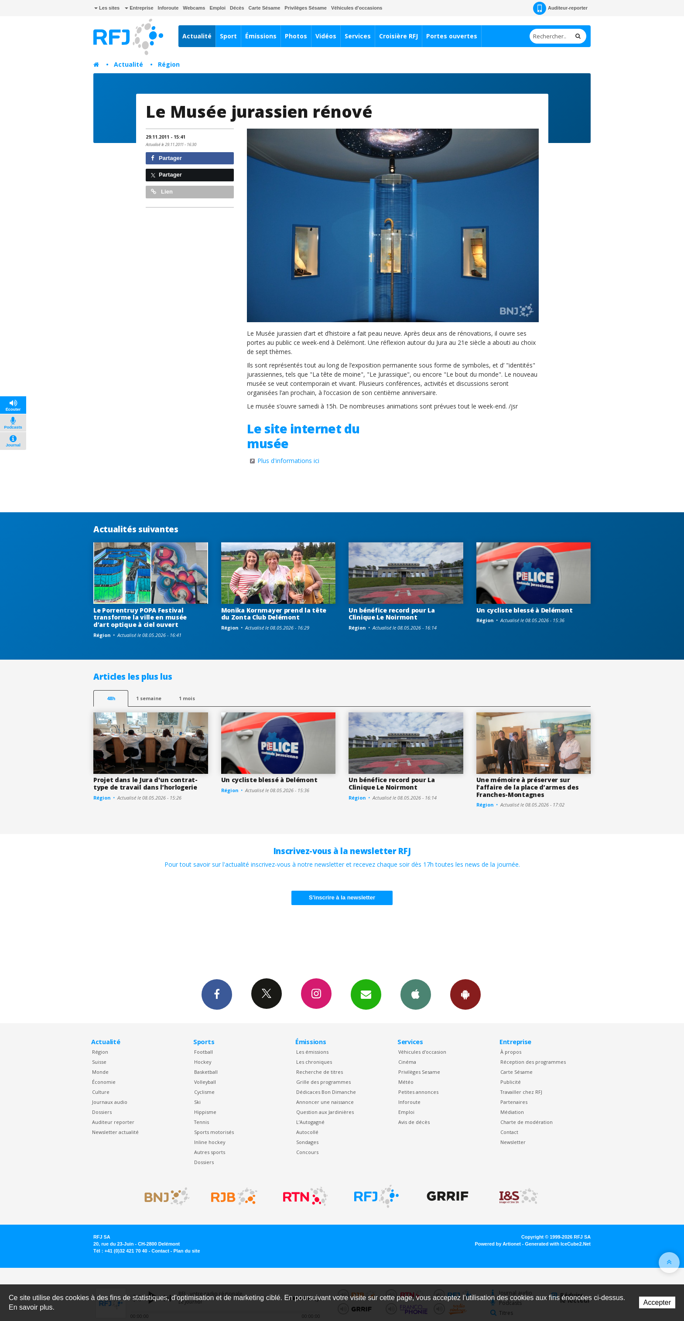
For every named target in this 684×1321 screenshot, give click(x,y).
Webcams (194, 7)
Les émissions (312, 1052)
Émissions (261, 36)
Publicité (510, 1082)
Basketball (206, 1072)
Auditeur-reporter (560, 8)
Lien (162, 191)
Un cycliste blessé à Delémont (524, 610)
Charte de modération (526, 1122)
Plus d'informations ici (288, 460)
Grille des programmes (323, 1082)
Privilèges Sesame (419, 1072)
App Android (465, 994)
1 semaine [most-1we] (148, 698)
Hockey (202, 1062)
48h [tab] (111, 698)
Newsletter (513, 1142)
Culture (100, 1092)
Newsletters (366, 994)
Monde (100, 1072)
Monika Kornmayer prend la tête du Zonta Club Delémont (274, 614)
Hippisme (205, 1112)
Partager (166, 158)
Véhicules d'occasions (357, 7)
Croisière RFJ (398, 36)
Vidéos (325, 36)
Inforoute (168, 7)
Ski (197, 1102)
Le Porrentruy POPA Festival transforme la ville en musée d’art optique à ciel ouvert (140, 617)
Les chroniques (314, 1062)
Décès (237, 7)
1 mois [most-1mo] (187, 698)
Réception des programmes (533, 1062)
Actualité (197, 36)
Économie (104, 1082)
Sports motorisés (214, 1132)
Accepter (657, 1302)
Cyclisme (204, 1092)
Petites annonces (418, 1092)
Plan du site (186, 1250)
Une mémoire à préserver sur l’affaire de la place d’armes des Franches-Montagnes (527, 787)
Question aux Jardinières (325, 1112)
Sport (228, 36)
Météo (406, 1082)
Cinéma (407, 1062)
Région (169, 64)
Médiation (512, 1112)
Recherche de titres (319, 1072)
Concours (307, 1152)
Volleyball (205, 1082)
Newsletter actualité (115, 1132)
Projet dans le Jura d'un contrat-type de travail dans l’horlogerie (145, 783)
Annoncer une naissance (325, 1102)
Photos (296, 36)
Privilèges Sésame (305, 7)
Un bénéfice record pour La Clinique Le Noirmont (392, 614)
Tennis (201, 1122)
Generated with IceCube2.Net (558, 1243)
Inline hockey (209, 1142)
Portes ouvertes (451, 36)
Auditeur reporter (113, 1122)
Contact (509, 1132)
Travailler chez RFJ (521, 1092)
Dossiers (102, 1112)
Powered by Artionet (498, 1243)
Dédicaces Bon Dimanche (326, 1092)
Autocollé (307, 1132)
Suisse (99, 1062)
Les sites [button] (107, 7)
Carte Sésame (264, 7)
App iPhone (415, 994)
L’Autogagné (310, 1122)
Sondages (307, 1142)
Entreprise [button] (139, 7)
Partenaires (513, 1102)
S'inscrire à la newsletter (342, 897)
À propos (510, 1052)
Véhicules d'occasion (422, 1052)
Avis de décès (414, 1122)
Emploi (217, 7)
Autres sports (209, 1152)
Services (358, 36)
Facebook (217, 994)
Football (203, 1052)
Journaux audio (109, 1102)
